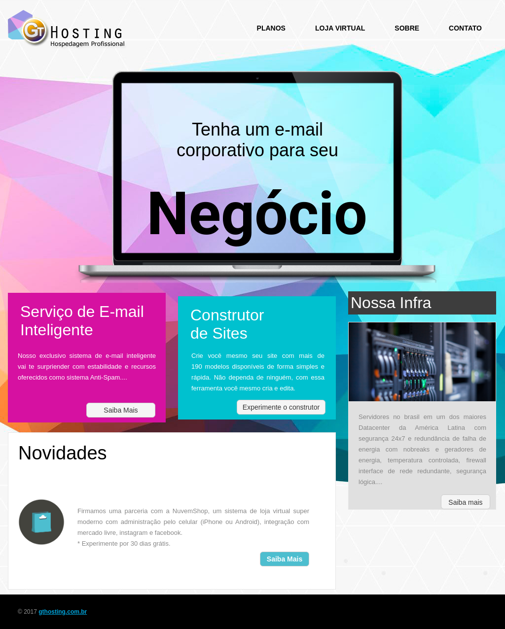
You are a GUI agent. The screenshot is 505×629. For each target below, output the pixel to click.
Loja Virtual (340, 28)
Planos (271, 28)
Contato (465, 28)
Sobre (407, 28)
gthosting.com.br (62, 611)
